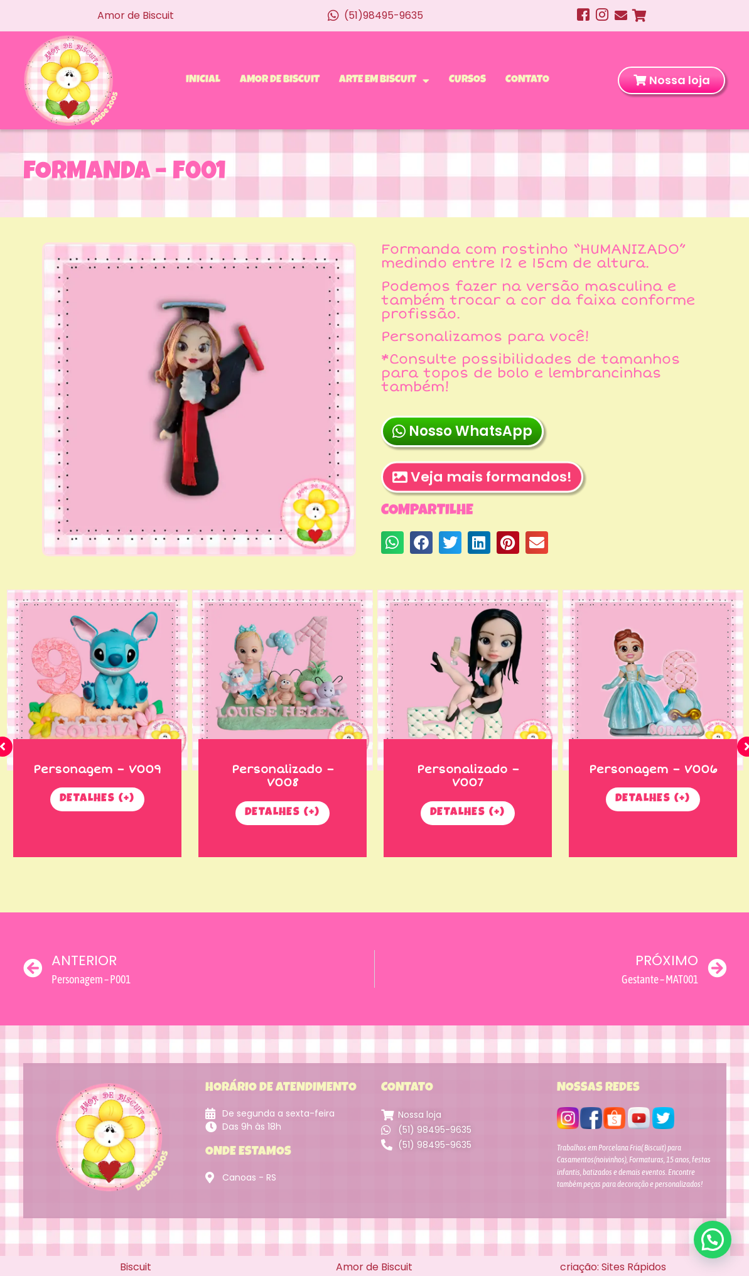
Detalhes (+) (96, 798)
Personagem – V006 (650, 769)
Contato (527, 80)
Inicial (203, 80)
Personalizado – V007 (466, 775)
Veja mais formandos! (482, 501)
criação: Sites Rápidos (613, 1266)
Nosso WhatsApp (462, 431)
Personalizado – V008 (281, 775)
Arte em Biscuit (384, 80)
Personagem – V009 (96, 769)
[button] (392, 542)
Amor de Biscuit (280, 80)
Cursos (467, 80)
